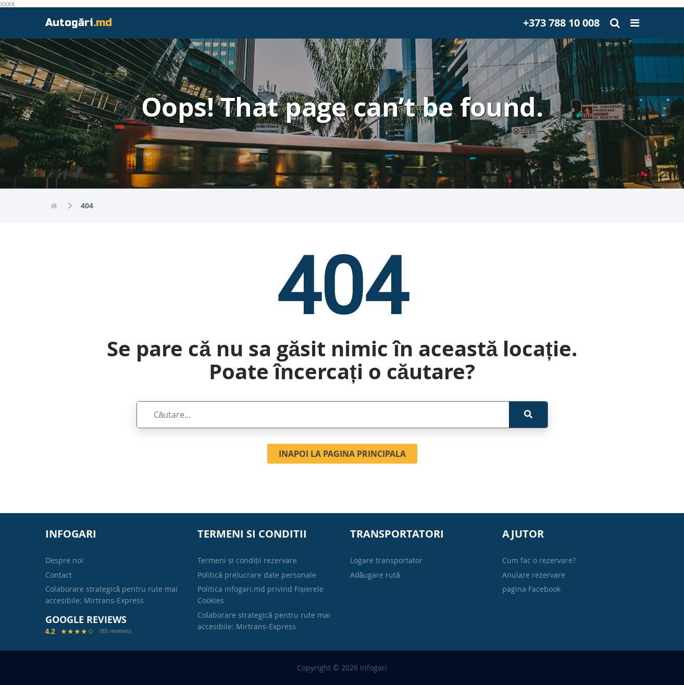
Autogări (78, 22)
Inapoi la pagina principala (342, 453)
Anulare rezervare (533, 575)
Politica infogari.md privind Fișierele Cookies (260, 594)
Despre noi (64, 560)
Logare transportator (386, 560)
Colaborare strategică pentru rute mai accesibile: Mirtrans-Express (111, 594)
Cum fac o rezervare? (539, 560)
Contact (58, 575)
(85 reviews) (115, 631)
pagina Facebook (531, 589)
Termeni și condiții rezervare (247, 560)
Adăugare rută (375, 575)
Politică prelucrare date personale (256, 575)
